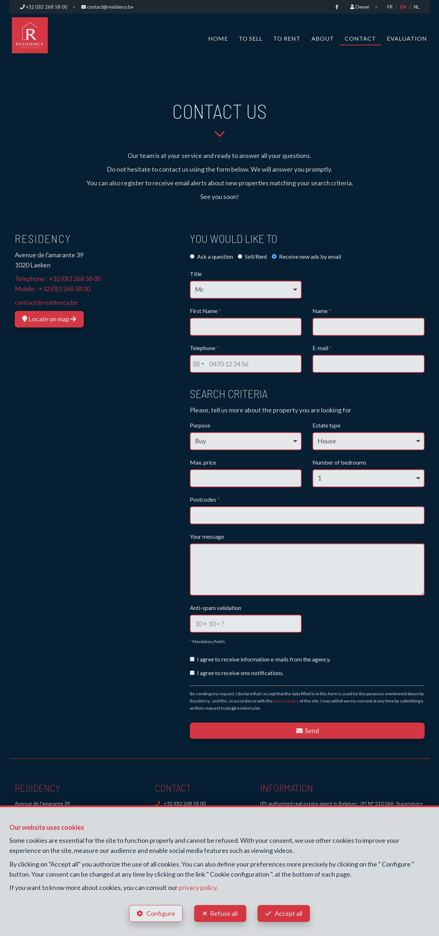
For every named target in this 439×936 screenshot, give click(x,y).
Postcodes (205, 499)
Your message (207, 536)
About (322, 38)
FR (390, 7)
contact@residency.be (46, 302)
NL (416, 7)
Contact (360, 38)
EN (403, 7)
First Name (205, 310)
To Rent (287, 38)
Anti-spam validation (215, 607)
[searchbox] (194, 513)
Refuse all (224, 913)
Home (218, 38)
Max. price (203, 462)
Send (307, 730)
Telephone (204, 347)
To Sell (250, 38)
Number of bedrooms (339, 462)
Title (196, 273)
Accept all (289, 913)
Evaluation (407, 38)
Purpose (200, 425)
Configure (160, 913)
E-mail (322, 347)
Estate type (326, 425)
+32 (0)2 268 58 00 (75, 278)
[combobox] (198, 363)
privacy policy (286, 701)
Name (321, 310)
